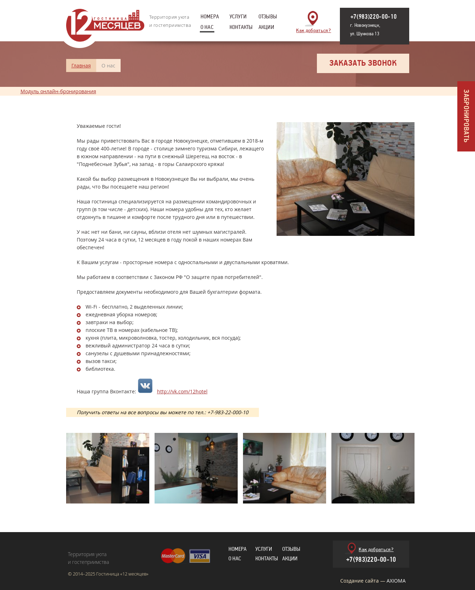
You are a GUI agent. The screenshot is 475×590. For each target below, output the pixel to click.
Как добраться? (313, 30)
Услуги (238, 17)
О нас (207, 28)
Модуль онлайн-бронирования (58, 91)
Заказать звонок (363, 63)
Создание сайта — (373, 580)
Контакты (241, 28)
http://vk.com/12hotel (182, 391)
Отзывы (268, 17)
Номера (210, 17)
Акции (266, 28)
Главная (81, 65)
